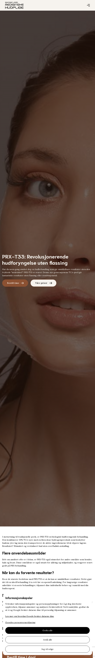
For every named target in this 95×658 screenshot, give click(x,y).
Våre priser (41, 283)
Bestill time (13, 283)
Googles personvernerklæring (20, 622)
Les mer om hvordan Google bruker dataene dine (29, 616)
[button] (88, 5)
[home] (14, 5)
